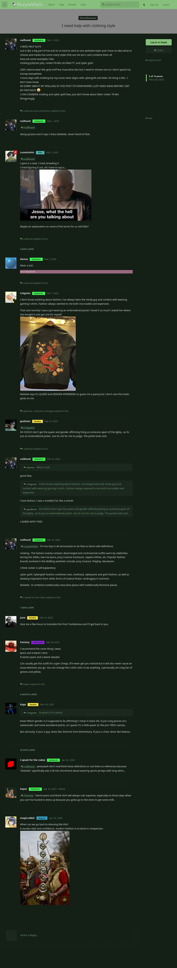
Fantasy (28, 795)
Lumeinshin (31, 546)
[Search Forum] (119, 4)
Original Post (153, 60)
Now (149, 118)
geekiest (32, 509)
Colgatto (29, 428)
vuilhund (29, 127)
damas (31, 467)
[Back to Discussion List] (4, 4)
